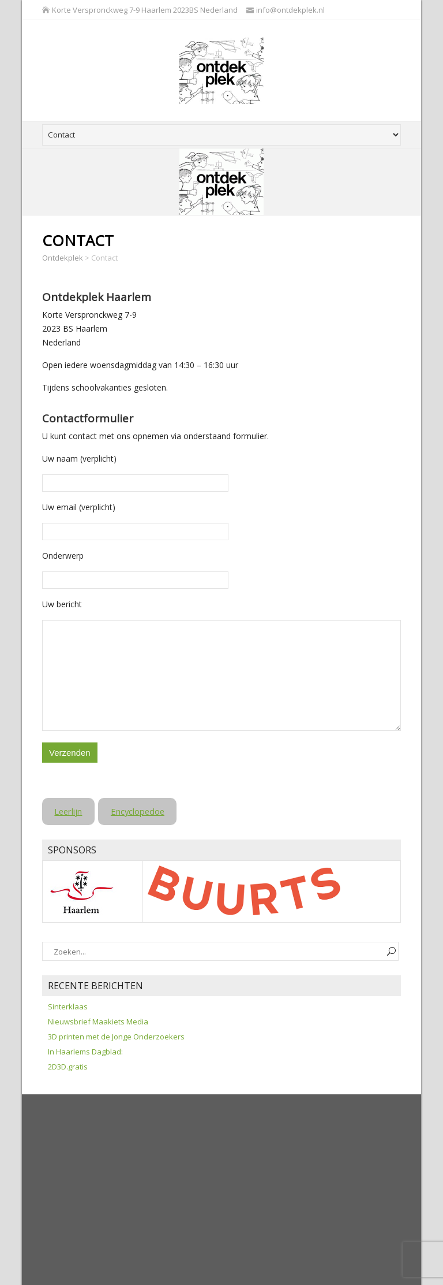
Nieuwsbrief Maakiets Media (98, 1021)
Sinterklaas (68, 1006)
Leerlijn (68, 811)
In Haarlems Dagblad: (85, 1051)
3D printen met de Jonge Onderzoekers (116, 1036)
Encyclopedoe (137, 811)
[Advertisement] (242, 1192)
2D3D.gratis (68, 1066)
